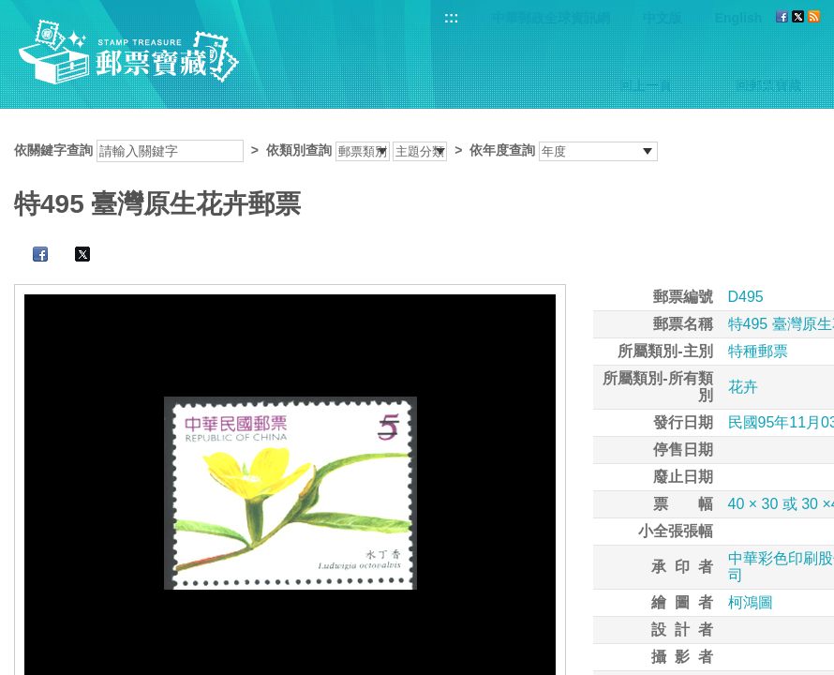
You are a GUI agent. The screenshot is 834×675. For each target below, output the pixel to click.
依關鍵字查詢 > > (336, 150)
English (739, 17)
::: (451, 17)
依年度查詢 (502, 150)
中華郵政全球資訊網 (551, 17)
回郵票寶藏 (768, 85)
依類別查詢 (299, 150)
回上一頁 (645, 85)
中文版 (662, 17)
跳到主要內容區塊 (9, 9)
